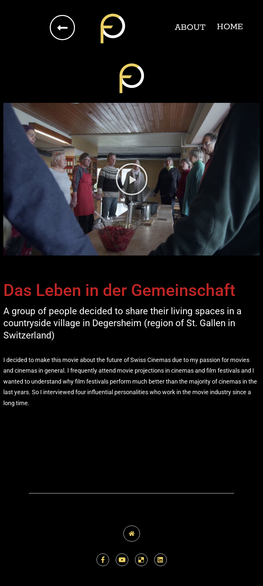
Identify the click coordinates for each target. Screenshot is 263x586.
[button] (131, 179)
